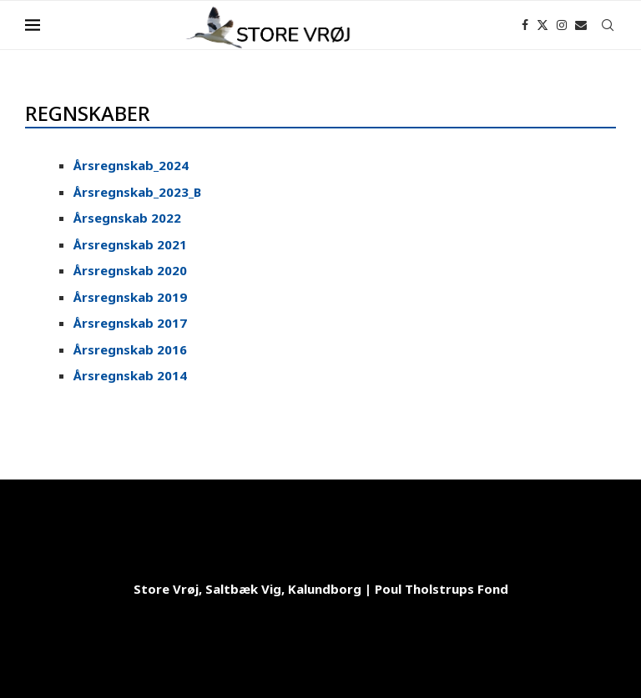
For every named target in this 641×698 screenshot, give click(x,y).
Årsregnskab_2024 (131, 165)
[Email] (581, 25)
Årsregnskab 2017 (130, 322)
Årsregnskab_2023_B (137, 191)
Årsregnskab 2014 (130, 375)
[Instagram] (562, 25)
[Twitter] (542, 25)
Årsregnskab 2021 (130, 244)
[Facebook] (525, 25)
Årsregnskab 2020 (130, 270)
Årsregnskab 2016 (130, 349)
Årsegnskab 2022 (127, 217)
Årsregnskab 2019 (130, 297)
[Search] (607, 25)
